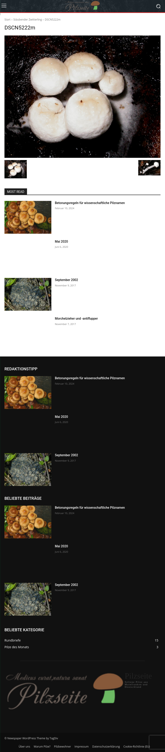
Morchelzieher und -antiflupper (76, 318)
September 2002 (66, 280)
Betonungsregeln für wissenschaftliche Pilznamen (90, 203)
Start (7, 19)
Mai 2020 (61, 241)
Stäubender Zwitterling (27, 19)
